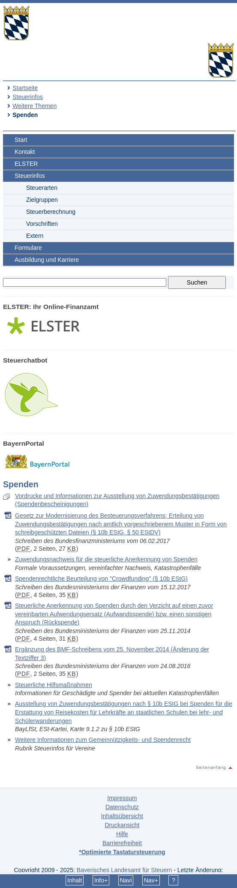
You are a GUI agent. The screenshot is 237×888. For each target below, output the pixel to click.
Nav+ (151, 880)
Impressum (122, 798)
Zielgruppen (42, 199)
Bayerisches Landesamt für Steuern (124, 870)
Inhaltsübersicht (122, 816)
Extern (34, 235)
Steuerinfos (27, 96)
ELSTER (26, 163)
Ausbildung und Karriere (47, 259)
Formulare (28, 247)
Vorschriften (42, 223)
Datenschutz (122, 807)
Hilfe (122, 834)
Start (21, 139)
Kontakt (25, 151)
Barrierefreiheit (122, 843)
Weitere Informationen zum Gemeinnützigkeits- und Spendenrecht (103, 739)
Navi (126, 880)
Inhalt (74, 880)
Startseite (25, 87)
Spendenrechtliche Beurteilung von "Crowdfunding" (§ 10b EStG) (101, 578)
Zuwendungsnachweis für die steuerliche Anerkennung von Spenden (106, 559)
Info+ (101, 880)
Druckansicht (122, 825)
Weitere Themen (34, 105)
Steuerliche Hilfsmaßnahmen (53, 684)
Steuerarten (41, 187)
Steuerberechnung (50, 211)
